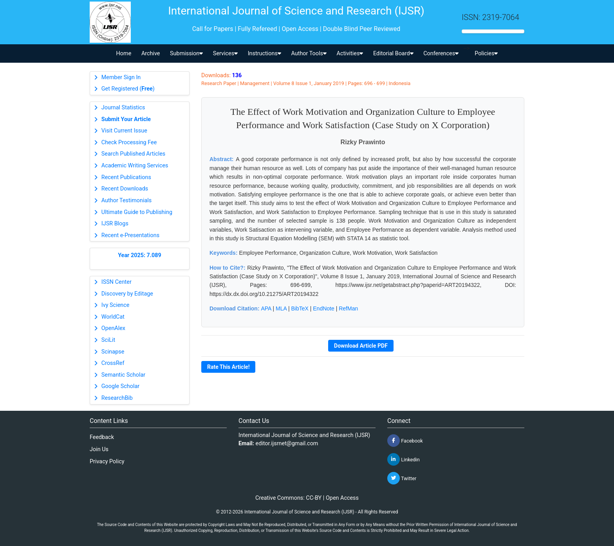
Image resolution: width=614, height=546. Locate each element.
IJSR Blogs (114, 223)
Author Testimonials (126, 200)
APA (266, 308)
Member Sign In (121, 77)
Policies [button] (486, 53)
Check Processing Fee (129, 142)
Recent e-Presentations (130, 235)
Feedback (102, 437)
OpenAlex (113, 328)
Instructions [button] (264, 53)
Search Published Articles (133, 154)
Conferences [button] (441, 53)
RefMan (348, 308)
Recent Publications (126, 177)
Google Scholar (120, 386)
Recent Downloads (124, 188)
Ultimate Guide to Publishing (136, 212)
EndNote (323, 308)
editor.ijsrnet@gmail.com (287, 443)
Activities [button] (350, 53)
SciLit (108, 340)
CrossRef (113, 363)
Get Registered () (128, 88)
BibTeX (300, 308)
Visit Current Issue (124, 130)
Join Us (99, 449)
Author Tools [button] (308, 53)
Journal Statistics (123, 107)
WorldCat (113, 317)
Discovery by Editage (127, 293)
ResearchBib (117, 398)
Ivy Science (115, 305)
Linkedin (403, 459)
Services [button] (225, 53)
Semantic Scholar (123, 375)
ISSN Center (116, 282)
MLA (281, 308)
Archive (150, 53)
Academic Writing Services (134, 165)
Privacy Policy (107, 461)
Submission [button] (186, 53)
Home (124, 53)
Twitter (401, 478)
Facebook (405, 440)
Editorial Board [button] (393, 53)
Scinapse (113, 351)
